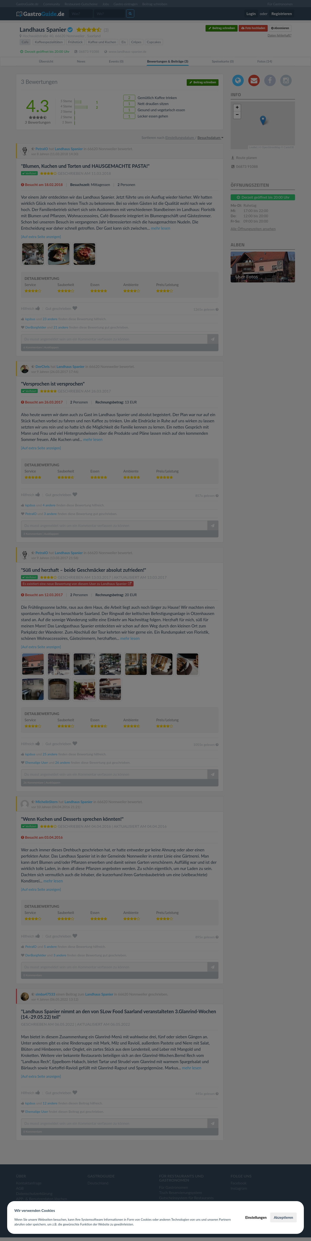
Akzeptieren (283, 1217)
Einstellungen (256, 1217)
